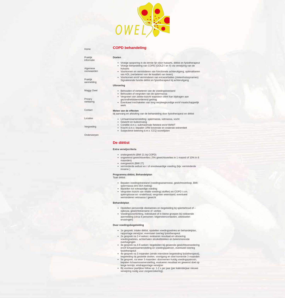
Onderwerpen (91, 135)
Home (87, 49)
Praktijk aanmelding (90, 81)
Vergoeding (90, 126)
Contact (88, 110)
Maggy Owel (91, 90)
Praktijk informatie (89, 58)
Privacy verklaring (89, 100)
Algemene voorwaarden (91, 70)
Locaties (88, 118)
